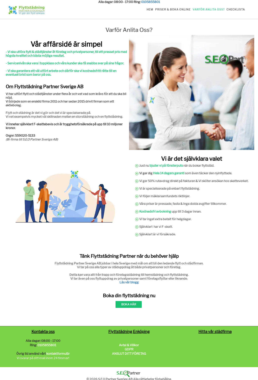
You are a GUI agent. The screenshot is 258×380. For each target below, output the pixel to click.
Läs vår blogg (129, 282)
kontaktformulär (58, 354)
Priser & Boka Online (173, 9)
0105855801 (150, 2)
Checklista (236, 9)
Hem (150, 9)
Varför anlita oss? (209, 9)
